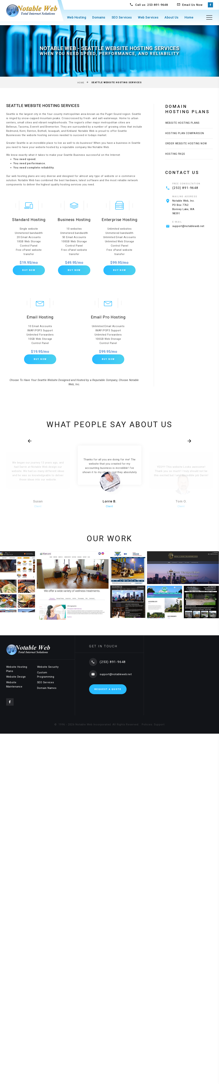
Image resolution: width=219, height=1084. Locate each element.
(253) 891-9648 (185, 192)
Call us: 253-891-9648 (151, 5)
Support (159, 725)
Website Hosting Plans (182, 123)
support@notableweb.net (188, 230)
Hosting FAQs (175, 157)
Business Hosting (74, 219)
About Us (171, 17)
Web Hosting (76, 17)
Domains (98, 17)
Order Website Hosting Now (186, 146)
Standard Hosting (28, 219)
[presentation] (37, 445)
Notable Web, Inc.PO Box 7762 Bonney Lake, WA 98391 (183, 211)
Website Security (48, 668)
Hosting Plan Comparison (184, 134)
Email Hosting (40, 318)
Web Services (148, 17)
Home (189, 17)
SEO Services (122, 17)
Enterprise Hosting (119, 219)
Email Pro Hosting (108, 318)
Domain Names (47, 689)
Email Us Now (192, 5)
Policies (147, 725)
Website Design (16, 678)
